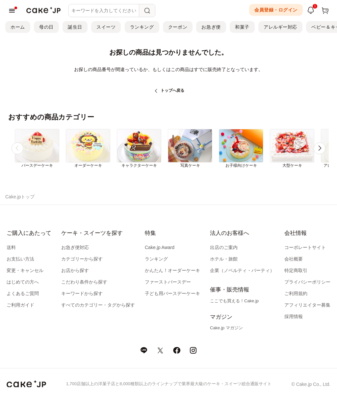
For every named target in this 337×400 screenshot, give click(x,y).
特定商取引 (295, 270)
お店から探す (75, 270)
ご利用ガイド (20, 305)
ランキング (142, 27)
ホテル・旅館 (224, 259)
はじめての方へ (23, 282)
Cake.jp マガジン (226, 327)
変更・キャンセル (25, 270)
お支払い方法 (20, 259)
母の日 (46, 27)
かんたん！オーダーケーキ (172, 270)
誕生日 (75, 27)
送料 (11, 247)
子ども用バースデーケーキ (172, 293)
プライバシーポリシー (307, 282)
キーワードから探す (82, 293)
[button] (319, 148)
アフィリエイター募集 (307, 305)
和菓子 (242, 27)
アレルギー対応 (280, 27)
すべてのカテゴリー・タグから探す (98, 305)
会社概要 (293, 259)
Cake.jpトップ (20, 196)
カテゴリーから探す (82, 259)
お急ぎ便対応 (75, 247)
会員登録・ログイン (276, 9)
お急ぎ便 (210, 27)
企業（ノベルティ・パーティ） (242, 270)
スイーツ (106, 27)
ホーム (18, 27)
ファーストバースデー (168, 282)
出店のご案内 (224, 247)
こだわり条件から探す (84, 282)
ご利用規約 (295, 293)
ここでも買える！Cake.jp (234, 300)
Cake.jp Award (159, 247)
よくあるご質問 (23, 293)
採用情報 (293, 316)
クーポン (177, 27)
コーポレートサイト (305, 247)
